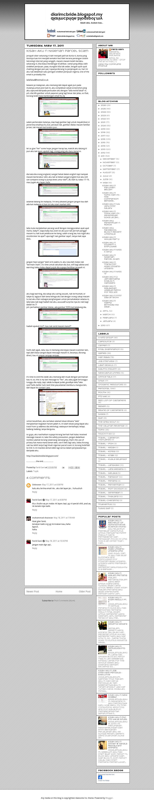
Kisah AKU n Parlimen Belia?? (109, 188)
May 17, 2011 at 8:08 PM (56, 499)
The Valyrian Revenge (111, 426)
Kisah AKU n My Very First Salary (111, 206)
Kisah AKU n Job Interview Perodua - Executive (110, 673)
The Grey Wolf (107, 422)
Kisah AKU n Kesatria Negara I (117, 624)
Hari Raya (103, 357)
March (107, 314)
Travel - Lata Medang (110, 469)
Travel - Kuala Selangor (112, 459)
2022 (103, 119)
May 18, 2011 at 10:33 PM (56, 541)
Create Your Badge (103, 780)
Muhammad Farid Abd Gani (106, 774)
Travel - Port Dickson (111, 489)
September (110, 169)
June (106, 179)
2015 (103, 142)
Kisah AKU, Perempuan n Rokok (111, 223)
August (107, 172)
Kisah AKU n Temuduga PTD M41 (116, 648)
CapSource (104, 342)
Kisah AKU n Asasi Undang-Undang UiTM (116, 549)
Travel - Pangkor (108, 477)
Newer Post (32, 591)
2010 (103, 325)
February (108, 318)
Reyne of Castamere (110, 410)
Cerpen (102, 345)
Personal (103, 389)
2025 (103, 109)
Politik (102, 392)
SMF (100, 418)
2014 (103, 146)
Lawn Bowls (105, 365)
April (106, 311)
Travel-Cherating (108, 500)
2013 (103, 149)
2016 (103, 139)
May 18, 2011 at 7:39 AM (64, 517)
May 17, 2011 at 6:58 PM (52, 484)
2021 (103, 122)
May (105, 183)
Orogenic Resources (110, 385)
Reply (34, 492)
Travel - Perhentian (110, 485)
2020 (104, 126)
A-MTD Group (105, 338)
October (108, 166)
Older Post (85, 591)
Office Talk (105, 377)
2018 (103, 132)
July (106, 176)
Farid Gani (40, 467)
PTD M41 (102, 396)
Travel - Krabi (106, 455)
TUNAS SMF (104, 508)
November (109, 162)
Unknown (36, 484)
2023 (103, 115)
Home (59, 591)
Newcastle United (109, 373)
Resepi (102, 406)
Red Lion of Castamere (112, 400)
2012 (103, 153)
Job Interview (106, 361)
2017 (103, 136)
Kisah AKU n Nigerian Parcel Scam (110, 257)
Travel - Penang (107, 481)
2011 (103, 156)
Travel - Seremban (109, 493)
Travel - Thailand (108, 497)
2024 (103, 112)
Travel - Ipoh (105, 444)
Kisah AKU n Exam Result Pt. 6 (117, 600)
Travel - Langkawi (109, 465)
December (109, 159)
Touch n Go (105, 434)
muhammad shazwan (42, 517)
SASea (101, 414)
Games (102, 353)
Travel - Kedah (107, 447)
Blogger (109, 798)
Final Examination (109, 349)
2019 (103, 129)
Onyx (101, 381)
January (108, 321)
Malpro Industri (107, 369)
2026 (103, 105)
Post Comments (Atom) (64, 600)
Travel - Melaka (107, 473)
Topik (35, 471)
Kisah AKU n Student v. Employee (109, 245)
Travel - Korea (106, 451)
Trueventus (105, 504)
